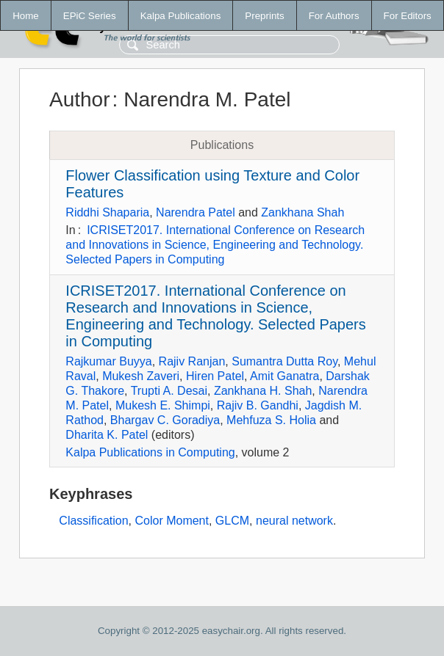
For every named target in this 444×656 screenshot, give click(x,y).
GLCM (232, 520)
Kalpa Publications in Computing (149, 452)
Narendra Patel (195, 212)
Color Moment (171, 520)
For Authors (334, 15)
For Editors (408, 15)
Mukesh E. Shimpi (162, 405)
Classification (93, 520)
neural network (294, 520)
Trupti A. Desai (169, 391)
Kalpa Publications (180, 15)
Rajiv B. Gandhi (257, 405)
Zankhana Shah (302, 212)
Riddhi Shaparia (107, 212)
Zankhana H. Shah (263, 391)
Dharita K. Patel (106, 435)
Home (25, 15)
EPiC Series (89, 15)
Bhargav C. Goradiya (165, 420)
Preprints (264, 15)
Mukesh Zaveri (140, 376)
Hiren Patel (215, 376)
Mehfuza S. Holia (271, 420)
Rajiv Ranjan (192, 361)
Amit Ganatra (284, 376)
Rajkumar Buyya (108, 361)
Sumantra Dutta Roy (284, 361)
